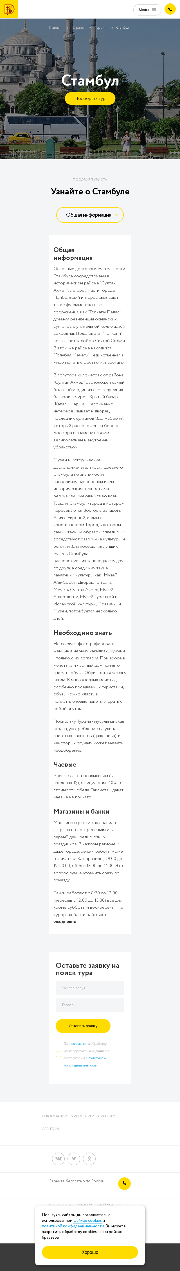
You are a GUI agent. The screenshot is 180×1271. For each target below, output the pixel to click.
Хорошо (90, 1252)
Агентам (50, 1129)
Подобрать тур (90, 98)
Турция (100, 27)
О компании (55, 1116)
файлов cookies (87, 1220)
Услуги (87, 1116)
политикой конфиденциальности (73, 1226)
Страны (78, 27)
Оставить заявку (83, 1026)
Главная (55, 27)
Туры (74, 1116)
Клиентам (106, 1116)
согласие (78, 1044)
